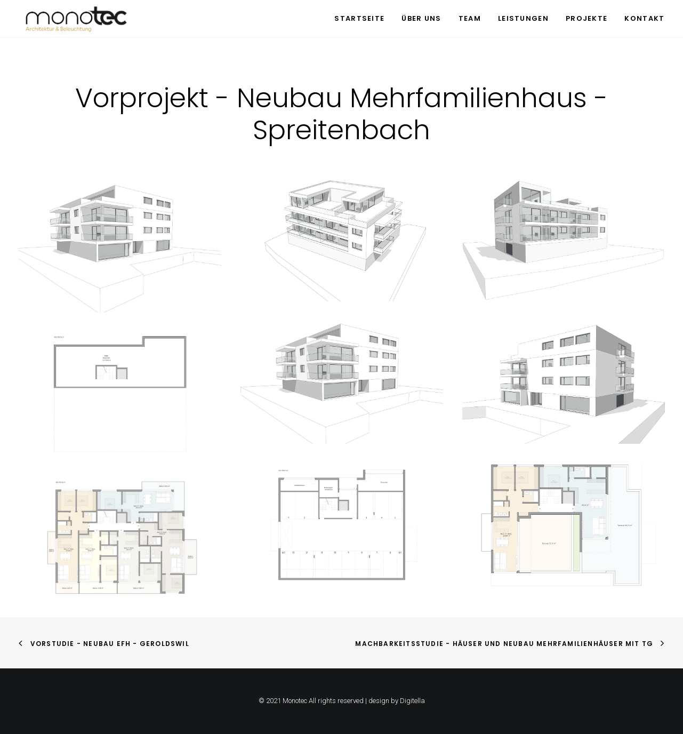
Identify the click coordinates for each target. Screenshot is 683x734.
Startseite (359, 18)
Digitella (412, 701)
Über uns (421, 18)
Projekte (586, 18)
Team (470, 18)
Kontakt (644, 18)
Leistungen (523, 18)
